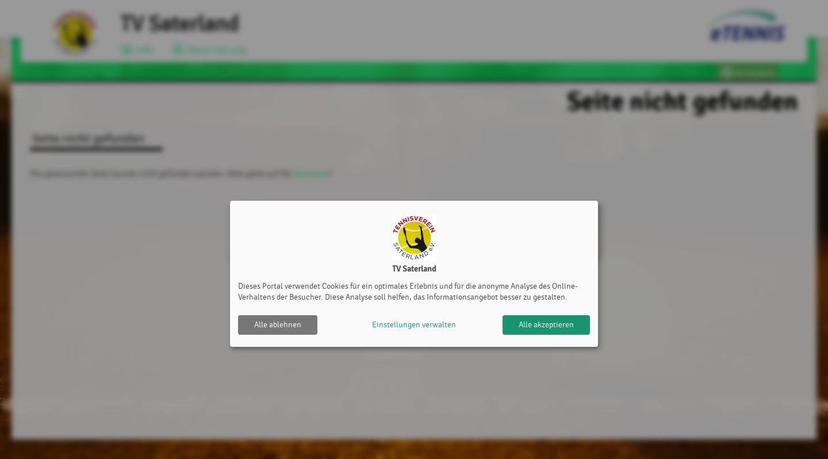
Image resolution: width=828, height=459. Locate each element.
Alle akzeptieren (546, 324)
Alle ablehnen (277, 324)
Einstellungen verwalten (414, 324)
